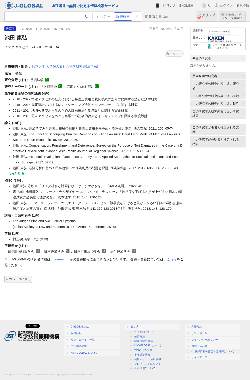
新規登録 (243, 5)
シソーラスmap (232, 16)
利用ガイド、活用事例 (147, 359)
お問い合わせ (199, 346)
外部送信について (145, 368)
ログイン (226, 5)
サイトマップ (199, 357)
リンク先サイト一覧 (83, 339)
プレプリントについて (147, 363)
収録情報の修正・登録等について (215, 351)
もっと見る (16, 173)
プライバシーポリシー (204, 339)
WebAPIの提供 (143, 350)
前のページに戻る (18, 279)
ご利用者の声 (79, 346)
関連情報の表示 (143, 341)
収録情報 (76, 333)
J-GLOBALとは (80, 326)
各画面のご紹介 (143, 331)
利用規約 (196, 326)
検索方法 (139, 336)
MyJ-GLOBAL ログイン (84, 352)
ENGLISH (186, 5)
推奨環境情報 (142, 354)
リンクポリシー (200, 333)
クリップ (208, 16)
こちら (172, 259)
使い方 (171, 5)
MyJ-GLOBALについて (147, 345)
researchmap (63, 259)
